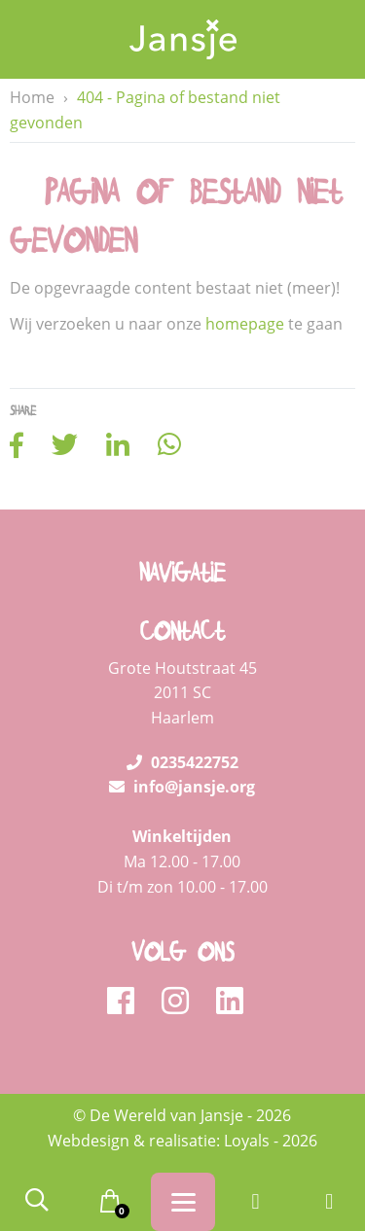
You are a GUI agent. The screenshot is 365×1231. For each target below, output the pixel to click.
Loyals (247, 1140)
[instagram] (181, 1001)
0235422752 (182, 762)
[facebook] (127, 1001)
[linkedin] (229, 1001)
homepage (244, 323)
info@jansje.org (182, 786)
